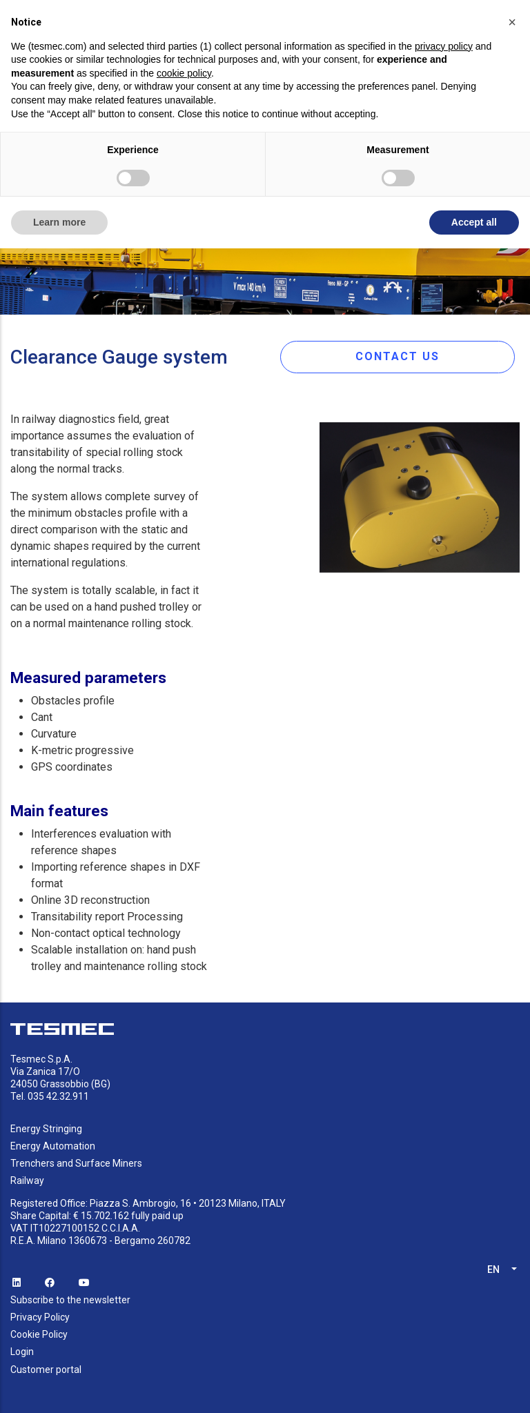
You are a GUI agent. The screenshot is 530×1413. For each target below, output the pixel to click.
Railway (27, 1180)
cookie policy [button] (184, 73)
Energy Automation (52, 1146)
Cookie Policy (39, 1334)
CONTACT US (397, 356)
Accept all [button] (474, 222)
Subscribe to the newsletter (70, 1299)
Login (22, 1351)
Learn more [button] (59, 222)
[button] (512, 22)
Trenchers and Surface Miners (76, 1163)
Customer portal (45, 1369)
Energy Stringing (46, 1128)
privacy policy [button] (444, 46)
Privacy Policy (40, 1317)
